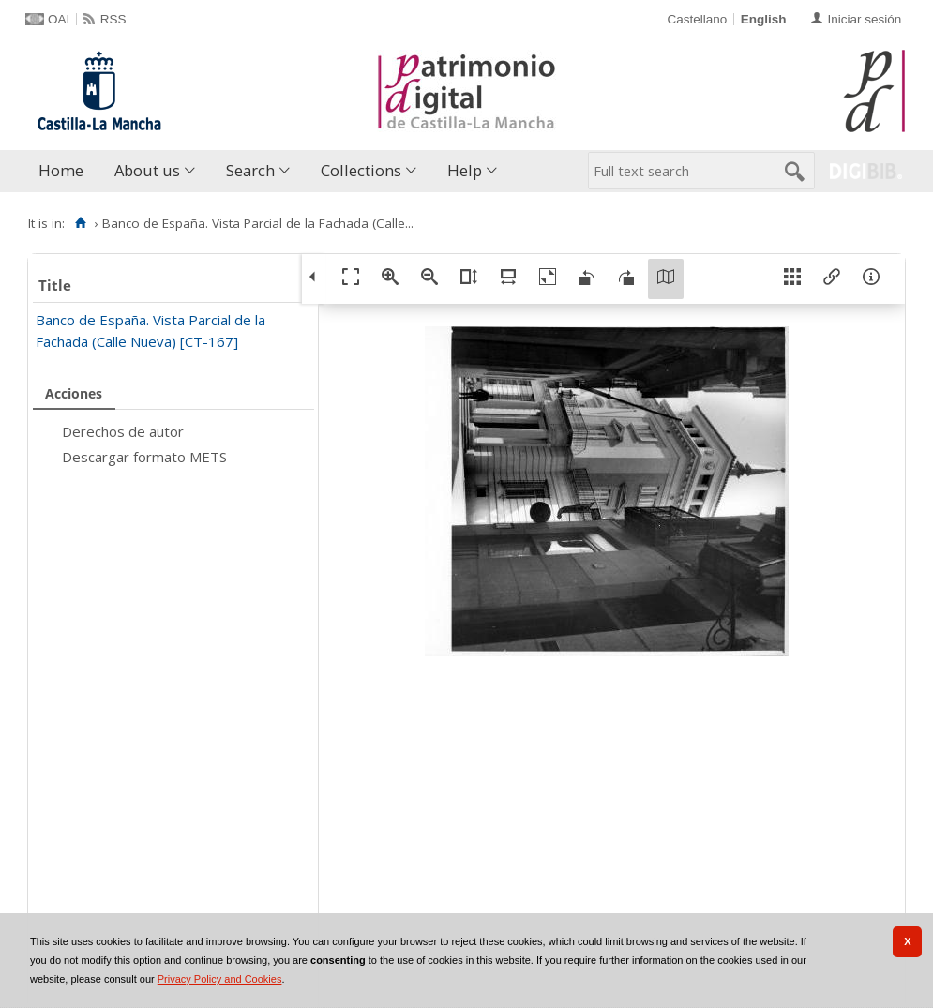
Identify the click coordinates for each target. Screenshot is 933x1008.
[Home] (80, 223)
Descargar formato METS (144, 456)
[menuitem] (65, 171)
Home (60, 170)
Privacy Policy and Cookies (220, 979)
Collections (361, 170)
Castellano (697, 19)
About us (147, 170)
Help (464, 170)
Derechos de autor (123, 431)
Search (250, 170)
